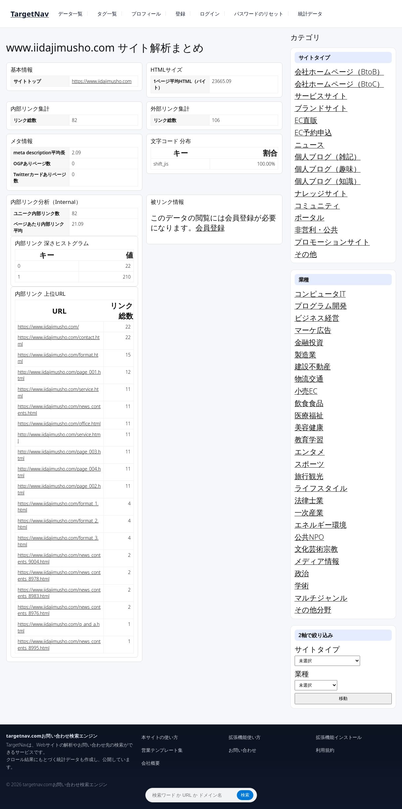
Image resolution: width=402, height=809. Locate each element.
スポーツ (310, 464)
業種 (316, 679)
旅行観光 (309, 476)
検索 (245, 794)
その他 (306, 254)
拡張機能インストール (339, 737)
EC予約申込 (313, 132)
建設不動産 (313, 366)
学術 (302, 585)
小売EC (306, 391)
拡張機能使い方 (245, 737)
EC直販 (306, 120)
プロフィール (146, 13)
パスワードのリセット (258, 13)
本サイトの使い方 (159, 737)
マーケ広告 (313, 330)
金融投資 (309, 342)
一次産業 (309, 512)
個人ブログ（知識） (328, 181)
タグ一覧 (107, 13)
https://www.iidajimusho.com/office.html (59, 423)
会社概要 (150, 763)
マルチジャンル (321, 597)
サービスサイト (321, 95)
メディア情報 (317, 561)
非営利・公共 (316, 229)
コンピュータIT (320, 293)
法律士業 (309, 500)
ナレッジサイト (321, 193)
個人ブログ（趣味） (328, 168)
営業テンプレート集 (162, 750)
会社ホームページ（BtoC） (339, 84)
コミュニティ (317, 205)
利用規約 (325, 750)
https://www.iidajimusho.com (102, 81)
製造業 (305, 354)
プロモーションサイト (332, 242)
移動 (343, 698)
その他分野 (313, 609)
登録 (180, 13)
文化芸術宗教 (316, 549)
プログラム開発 (321, 305)
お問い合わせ (242, 750)
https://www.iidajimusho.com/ (48, 327)
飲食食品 (309, 403)
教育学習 (309, 439)
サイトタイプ (327, 655)
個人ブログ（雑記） (328, 156)
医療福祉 (309, 415)
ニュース (310, 144)
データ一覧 (70, 13)
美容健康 (309, 427)
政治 (302, 573)
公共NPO (309, 537)
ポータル (310, 217)
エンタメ (310, 451)
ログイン (210, 13)
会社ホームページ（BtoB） (339, 71)
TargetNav (30, 14)
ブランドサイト (321, 108)
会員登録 (210, 227)
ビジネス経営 (317, 318)
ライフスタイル (321, 488)
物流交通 (309, 378)
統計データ (310, 13)
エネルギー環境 (321, 524)
